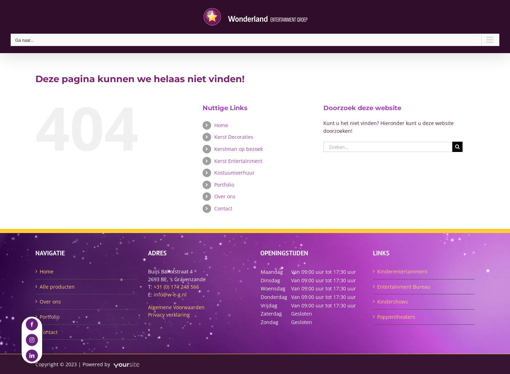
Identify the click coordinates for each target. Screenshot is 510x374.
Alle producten (57, 286)
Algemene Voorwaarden (176, 307)
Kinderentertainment (402, 271)
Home (221, 125)
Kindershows (392, 301)
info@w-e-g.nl (170, 294)
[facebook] (32, 324)
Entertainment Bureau (403, 286)
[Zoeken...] (387, 147)
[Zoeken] (457, 147)
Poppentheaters (396, 316)
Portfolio (224, 184)
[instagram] (32, 340)
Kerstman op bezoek (238, 149)
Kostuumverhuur (234, 172)
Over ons (225, 196)
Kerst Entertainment (238, 161)
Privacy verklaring (169, 314)
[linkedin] (32, 356)
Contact (223, 208)
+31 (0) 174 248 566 (176, 286)
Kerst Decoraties (233, 137)
